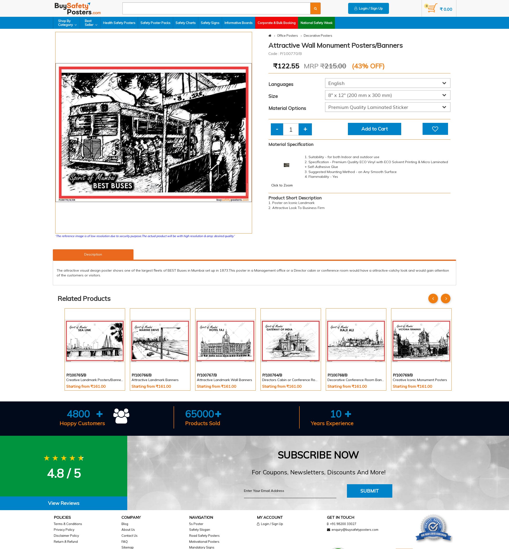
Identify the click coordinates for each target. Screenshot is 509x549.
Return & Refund (66, 541)
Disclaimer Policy (66, 535)
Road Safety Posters (204, 535)
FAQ (124, 541)
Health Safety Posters (119, 23)
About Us (128, 529)
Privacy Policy (64, 529)
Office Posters (287, 35)
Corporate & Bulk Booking (277, 23)
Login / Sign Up (368, 8)
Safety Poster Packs (155, 23)
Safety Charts (186, 23)
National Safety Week (317, 23)
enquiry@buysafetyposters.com (355, 529)
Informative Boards (238, 23)
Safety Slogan (199, 529)
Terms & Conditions (68, 524)
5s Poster (196, 524)
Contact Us (129, 535)
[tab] (63, 503)
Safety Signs (210, 23)
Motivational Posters (204, 541)
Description (93, 254)
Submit (369, 491)
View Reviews (63, 503)
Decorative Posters (318, 35)
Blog (124, 524)
